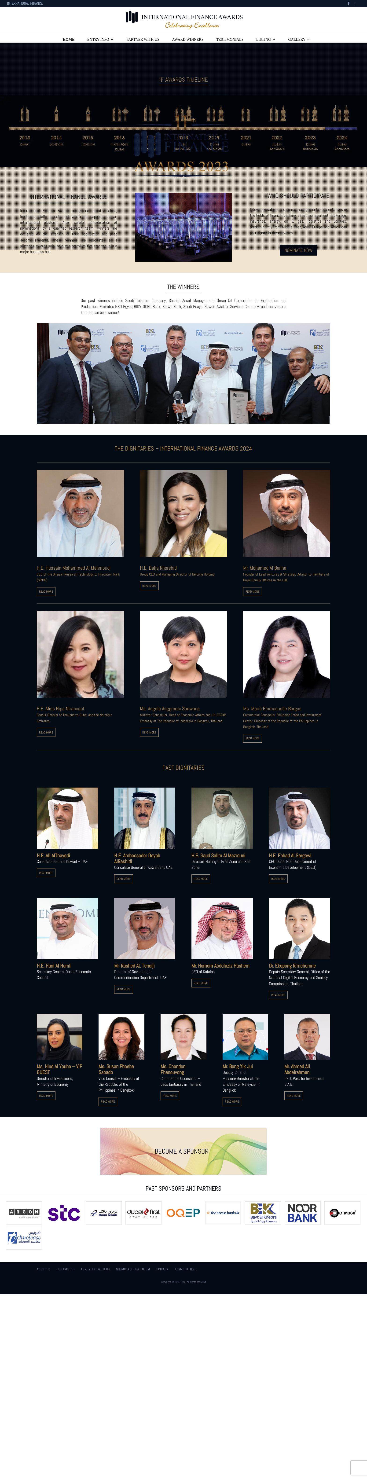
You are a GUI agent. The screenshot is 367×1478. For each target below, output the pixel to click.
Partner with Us (143, 39)
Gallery (297, 39)
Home (69, 39)
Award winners (187, 39)
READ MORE (46, 592)
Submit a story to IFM (133, 1269)
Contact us (65, 1269)
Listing (263, 39)
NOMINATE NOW (298, 250)
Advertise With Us (95, 1269)
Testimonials (229, 39)
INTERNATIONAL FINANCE (25, 4)
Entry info (98, 39)
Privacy (162, 1269)
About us (44, 1269)
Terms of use (185, 1269)
